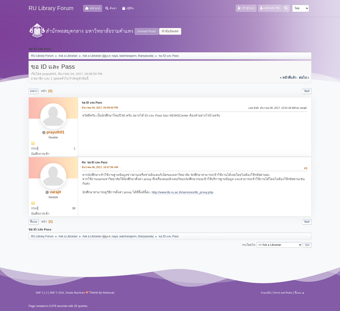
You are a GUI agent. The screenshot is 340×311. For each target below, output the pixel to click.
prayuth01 (55, 132)
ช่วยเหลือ (266, 292)
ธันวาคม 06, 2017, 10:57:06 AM (100, 167)
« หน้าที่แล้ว (288, 77)
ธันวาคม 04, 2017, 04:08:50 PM (100, 107)
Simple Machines (75, 292)
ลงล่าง (33, 91)
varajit (55, 192)
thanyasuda (145, 55)
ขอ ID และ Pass (92, 102)
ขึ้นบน (33, 221)
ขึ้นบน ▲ (299, 292)
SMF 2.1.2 (41, 292)
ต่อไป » (304, 77)
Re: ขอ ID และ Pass (95, 162)
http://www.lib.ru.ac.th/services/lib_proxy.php (182, 192)
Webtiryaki (108, 292)
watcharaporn (128, 55)
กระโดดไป (248, 244)
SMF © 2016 (57, 292)
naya (115, 55)
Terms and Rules (282, 292)
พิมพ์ (306, 91)
